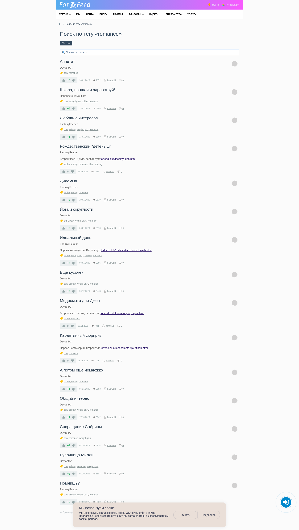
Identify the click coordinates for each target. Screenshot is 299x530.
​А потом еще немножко (81, 370)
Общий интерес (74, 398)
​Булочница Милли (76, 455)
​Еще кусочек (71, 272)
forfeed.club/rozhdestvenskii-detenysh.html (126, 250)
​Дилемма (68, 181)
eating (74, 164)
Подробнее (209, 514)
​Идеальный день (75, 237)
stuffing (98, 164)
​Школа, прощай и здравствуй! (87, 89)
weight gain (75, 101)
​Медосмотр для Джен (80, 300)
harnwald (111, 80)
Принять (185, 514)
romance (73, 73)
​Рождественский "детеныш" (85, 146)
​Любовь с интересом (79, 118)
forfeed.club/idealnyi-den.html (117, 158)
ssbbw (85, 101)
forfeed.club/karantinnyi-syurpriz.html (122, 313)
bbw (66, 73)
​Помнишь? (70, 483)
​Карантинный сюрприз (80, 335)
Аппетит (67, 61)
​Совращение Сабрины (81, 426)
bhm (91, 164)
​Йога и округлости (76, 209)
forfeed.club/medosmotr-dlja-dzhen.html (124, 348)
